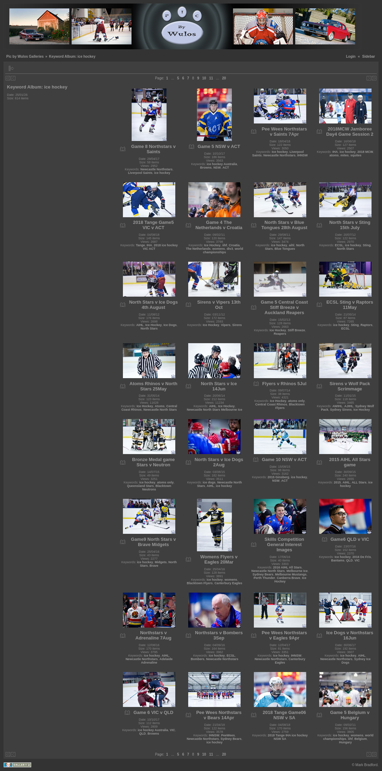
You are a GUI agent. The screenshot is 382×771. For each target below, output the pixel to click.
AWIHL (337, 406)
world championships (223, 250)
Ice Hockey (212, 245)
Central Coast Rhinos (271, 404)
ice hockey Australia (222, 164)
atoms (334, 155)
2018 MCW (365, 152)
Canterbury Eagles (228, 583)
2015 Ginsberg (278, 477)
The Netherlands (198, 248)
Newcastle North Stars (160, 409)
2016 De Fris (361, 557)
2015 (337, 482)
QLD (349, 560)
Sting (367, 245)
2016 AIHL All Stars (287, 567)
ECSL (339, 245)
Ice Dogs (170, 325)
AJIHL (348, 406)
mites (344, 155)
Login (350, 56)
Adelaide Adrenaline (157, 660)
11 (211, 78)
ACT (225, 167)
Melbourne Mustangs (291, 574)
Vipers (225, 325)
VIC (357, 560)
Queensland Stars (140, 486)
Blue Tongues (284, 248)
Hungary (345, 742)
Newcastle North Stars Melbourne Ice (214, 409)
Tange (140, 245)
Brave (153, 565)
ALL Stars (359, 482)
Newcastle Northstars (156, 169)
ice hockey (162, 173)
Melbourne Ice (297, 571)
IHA (335, 152)
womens (218, 248)
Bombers (197, 659)
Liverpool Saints (140, 173)
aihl (291, 245)
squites (356, 155)
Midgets (161, 562)
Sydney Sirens (341, 409)
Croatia (234, 245)
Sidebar (368, 56)
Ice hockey (280, 152)
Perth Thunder (264, 578)
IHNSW (302, 155)
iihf (224, 245)
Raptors (367, 325)
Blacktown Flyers (200, 583)
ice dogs (209, 482)
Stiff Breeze (296, 330)
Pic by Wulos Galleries (25, 56)
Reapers (280, 333)
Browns (206, 167)
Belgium (360, 739)
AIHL (140, 325)
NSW (217, 167)
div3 (230, 248)
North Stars (345, 248)
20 (224, 78)
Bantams (337, 560)
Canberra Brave (288, 578)
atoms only (296, 401)
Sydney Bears (262, 574)
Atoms (159, 406)
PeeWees (228, 735)
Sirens (237, 325)
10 (204, 78)
